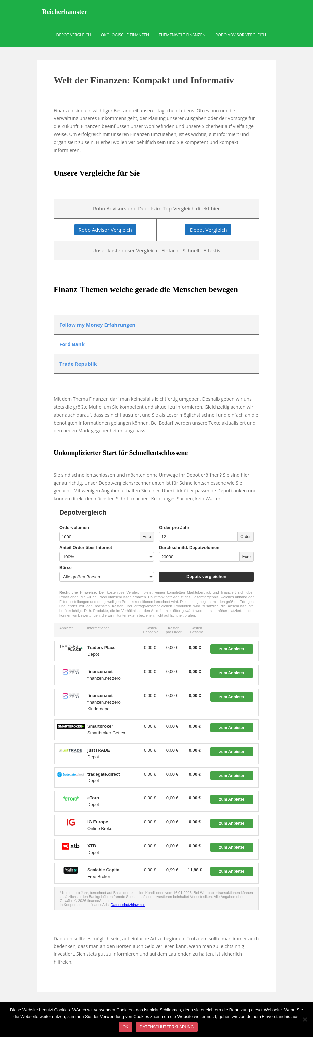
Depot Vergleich (73, 35)
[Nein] (304, 1019)
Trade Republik (78, 363)
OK (125, 1027)
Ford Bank (72, 344)
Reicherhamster (64, 11)
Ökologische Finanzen (125, 35)
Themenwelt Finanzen (182, 35)
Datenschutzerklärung (167, 1027)
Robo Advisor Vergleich (240, 35)
